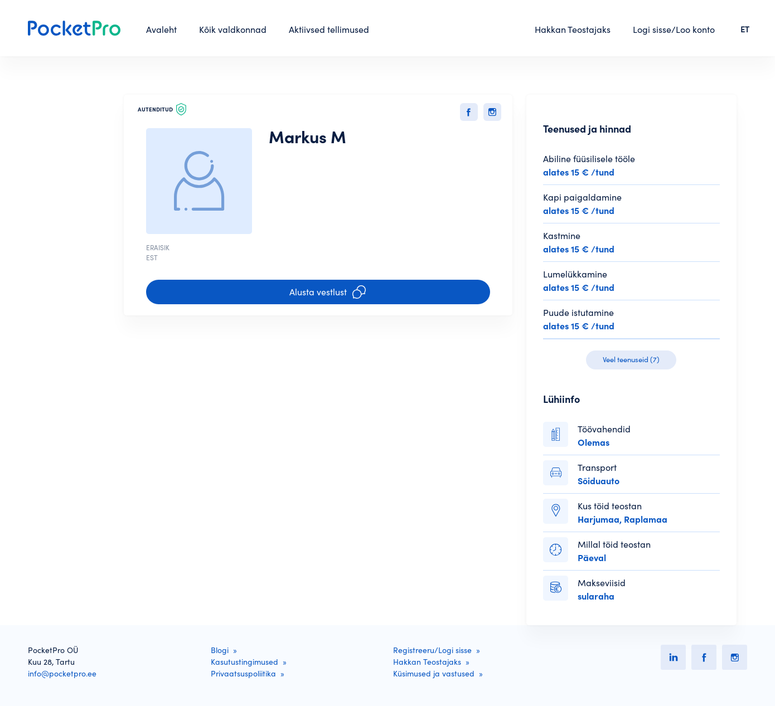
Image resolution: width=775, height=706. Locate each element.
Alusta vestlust (327, 292)
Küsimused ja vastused (433, 674)
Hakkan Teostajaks (573, 29)
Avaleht (161, 29)
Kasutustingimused (244, 662)
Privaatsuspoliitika (243, 674)
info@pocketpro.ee (62, 674)
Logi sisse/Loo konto (674, 29)
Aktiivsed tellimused (329, 29)
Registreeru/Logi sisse (432, 650)
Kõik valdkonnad (233, 29)
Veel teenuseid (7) (631, 359)
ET (744, 30)
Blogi (220, 650)
